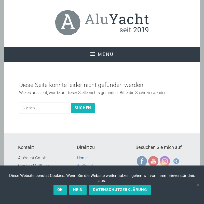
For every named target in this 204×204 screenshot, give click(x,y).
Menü (106, 54)
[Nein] (197, 184)
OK (60, 189)
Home (82, 158)
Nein (78, 189)
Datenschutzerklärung (120, 189)
